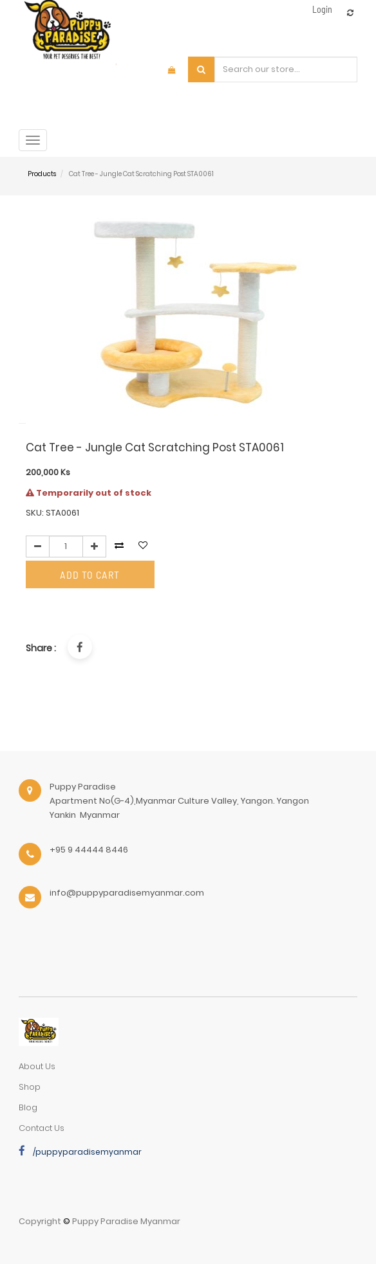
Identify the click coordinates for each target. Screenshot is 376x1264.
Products (42, 174)
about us (37, 1066)
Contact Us (41, 1128)
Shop (30, 1087)
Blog (28, 1107)
